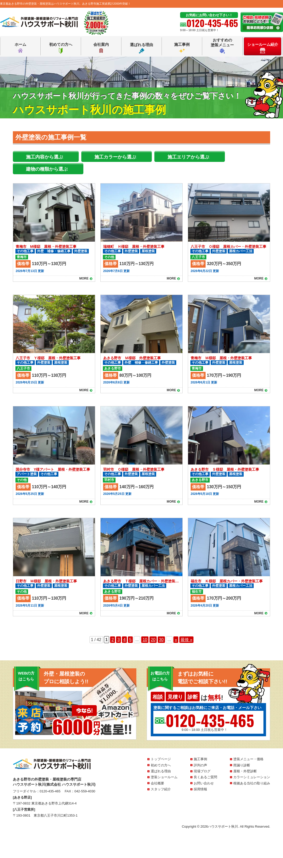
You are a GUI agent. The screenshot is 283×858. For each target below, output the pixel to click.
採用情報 (200, 789)
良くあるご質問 (205, 777)
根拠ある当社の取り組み (251, 783)
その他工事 (25, 251)
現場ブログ (202, 771)
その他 (109, 257)
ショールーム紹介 (262, 47)
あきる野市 (112, 368)
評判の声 (200, 765)
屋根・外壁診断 (245, 771)
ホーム (20, 48)
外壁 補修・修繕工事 (53, 251)
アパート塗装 (27, 474)
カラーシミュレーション (251, 777)
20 (153, 639)
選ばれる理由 (141, 48)
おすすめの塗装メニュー (222, 46)
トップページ (161, 759)
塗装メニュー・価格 (248, 759)
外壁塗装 (80, 251)
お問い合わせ (204, 783)
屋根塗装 (148, 251)
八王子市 (198, 257)
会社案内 (101, 48)
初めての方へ (60, 48)
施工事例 (182, 48)
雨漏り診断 (241, 765)
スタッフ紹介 (161, 789)
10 (145, 639)
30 (161, 639)
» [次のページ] (176, 639)
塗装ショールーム (164, 777)
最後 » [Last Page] (186, 639)
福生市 (197, 591)
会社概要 (157, 783)
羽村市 (109, 480)
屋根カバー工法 (240, 251)
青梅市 (22, 257)
